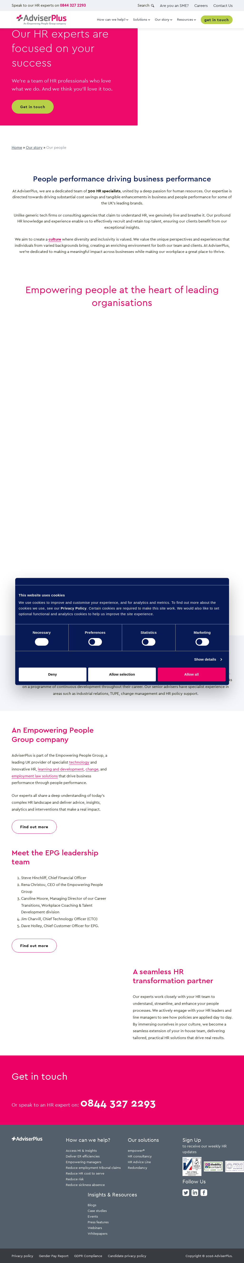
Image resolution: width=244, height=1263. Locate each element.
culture (54, 239)
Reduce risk (75, 1179)
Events (93, 1216)
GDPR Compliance (88, 1256)
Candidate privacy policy (127, 1256)
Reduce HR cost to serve (85, 1173)
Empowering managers (83, 1162)
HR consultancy (140, 1156)
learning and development (61, 769)
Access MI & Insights (81, 1150)
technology (79, 762)
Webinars (95, 1228)
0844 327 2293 (73, 5)
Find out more (34, 826)
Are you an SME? (174, 5)
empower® (136, 1150)
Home (17, 147)
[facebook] (204, 1192)
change (92, 769)
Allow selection (122, 674)
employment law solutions (35, 776)
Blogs (92, 1205)
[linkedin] (194, 1192)
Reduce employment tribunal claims (93, 1168)
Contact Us (223, 5)
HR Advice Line (139, 1162)
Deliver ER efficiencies (83, 1156)
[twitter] (185, 1192)
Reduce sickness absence (85, 1185)
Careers (201, 5)
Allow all (191, 674)
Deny (52, 674)
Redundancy (137, 1168)
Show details (205, 659)
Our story (34, 147)
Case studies (97, 1211)
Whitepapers (97, 1233)
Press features (98, 1222)
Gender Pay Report (53, 1256)
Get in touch (32, 106)
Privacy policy (22, 1256)
